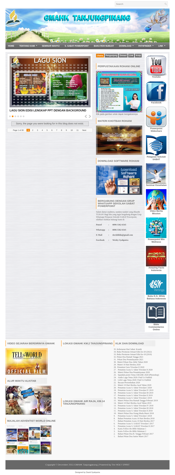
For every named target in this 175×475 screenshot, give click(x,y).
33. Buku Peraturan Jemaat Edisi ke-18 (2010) (133, 354)
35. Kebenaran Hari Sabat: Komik (128, 349)
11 (77, 130)
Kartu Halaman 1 (132, 429)
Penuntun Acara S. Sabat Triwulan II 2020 (135, 370)
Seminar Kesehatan (156, 185)
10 (72, 130)
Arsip (138, 55)
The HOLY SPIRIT (121, 465)
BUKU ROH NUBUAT (104, 46)
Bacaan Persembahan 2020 (129, 382)
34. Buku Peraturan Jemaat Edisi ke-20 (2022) (133, 352)
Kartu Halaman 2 (132, 431)
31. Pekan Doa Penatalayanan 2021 (128, 359)
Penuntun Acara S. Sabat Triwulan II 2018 (135, 411)
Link (162, 44)
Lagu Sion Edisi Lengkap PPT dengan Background (48, 110)
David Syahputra (93, 472)
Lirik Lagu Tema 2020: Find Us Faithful (134, 380)
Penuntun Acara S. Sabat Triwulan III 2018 (135, 408)
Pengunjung (111, 55)
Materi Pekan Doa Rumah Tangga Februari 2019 (138, 400)
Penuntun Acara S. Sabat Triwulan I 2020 (135, 387)
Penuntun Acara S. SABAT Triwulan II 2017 (136, 426)
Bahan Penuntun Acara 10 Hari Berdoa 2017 (136, 421)
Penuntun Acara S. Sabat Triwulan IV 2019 (135, 390)
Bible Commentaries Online (156, 327)
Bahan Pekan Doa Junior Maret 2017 (133, 436)
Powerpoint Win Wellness (156, 240)
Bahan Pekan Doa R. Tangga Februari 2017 (136, 434)
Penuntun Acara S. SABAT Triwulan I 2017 (136, 423)
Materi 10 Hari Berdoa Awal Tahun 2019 (134, 403)
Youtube (156, 77)
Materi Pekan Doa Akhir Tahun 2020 (132, 362)
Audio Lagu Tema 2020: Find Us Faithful (135, 377)
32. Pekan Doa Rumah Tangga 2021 (128, 357)
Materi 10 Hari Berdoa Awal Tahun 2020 (134, 385)
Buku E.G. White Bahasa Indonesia (156, 297)
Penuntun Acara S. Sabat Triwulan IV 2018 (135, 405)
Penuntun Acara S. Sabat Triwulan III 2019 (135, 393)
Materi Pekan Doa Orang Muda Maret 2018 (136, 413)
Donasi (123, 55)
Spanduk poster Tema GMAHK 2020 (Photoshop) (138, 375)
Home (11, 46)
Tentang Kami (29, 44)
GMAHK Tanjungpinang (85, 465)
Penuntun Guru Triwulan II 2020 (130, 367)
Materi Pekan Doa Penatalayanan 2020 (134, 372)
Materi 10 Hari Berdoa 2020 (129, 364)
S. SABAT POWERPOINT (77, 46)
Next (84, 130)
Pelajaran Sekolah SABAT (156, 158)
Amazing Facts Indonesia (156, 269)
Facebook (156, 102)
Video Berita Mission (156, 212)
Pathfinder (147, 44)
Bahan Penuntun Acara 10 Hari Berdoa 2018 (136, 418)
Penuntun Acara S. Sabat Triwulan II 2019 (135, 395)
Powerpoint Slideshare (156, 129)
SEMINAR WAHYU (50, 46)
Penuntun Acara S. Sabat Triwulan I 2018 (135, 416)
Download (127, 44)
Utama (100, 55)
